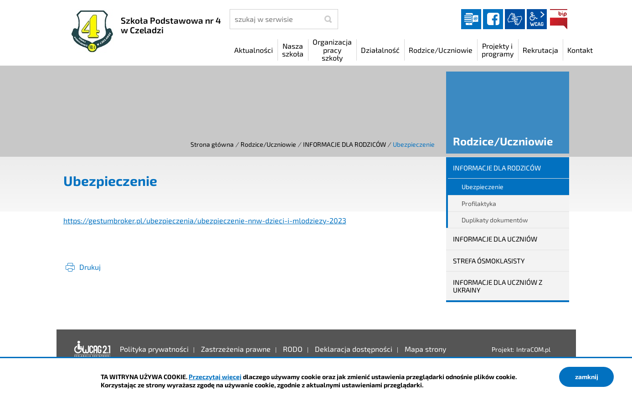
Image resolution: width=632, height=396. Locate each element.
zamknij (586, 377)
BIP (559, 19)
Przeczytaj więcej (215, 377)
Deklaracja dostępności (92, 349)
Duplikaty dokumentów (495, 220)
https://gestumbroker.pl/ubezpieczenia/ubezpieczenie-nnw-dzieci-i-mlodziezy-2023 (204, 220)
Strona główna (212, 144)
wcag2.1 (537, 19)
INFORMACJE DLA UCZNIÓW (495, 239)
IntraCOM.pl (533, 349)
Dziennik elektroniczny (471, 19)
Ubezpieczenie (483, 186)
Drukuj (90, 266)
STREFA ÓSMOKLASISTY (489, 261)
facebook (493, 19)
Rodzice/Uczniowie (268, 144)
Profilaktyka (479, 203)
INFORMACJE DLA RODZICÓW (344, 144)
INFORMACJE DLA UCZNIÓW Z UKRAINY (497, 286)
